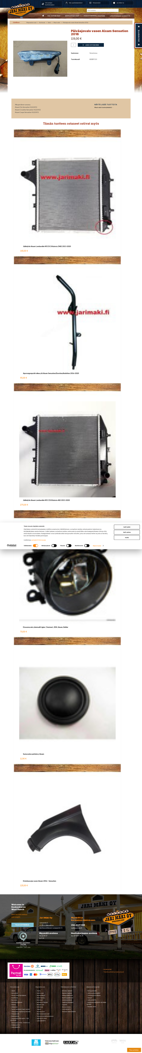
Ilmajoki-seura (91, 1006)
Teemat (89, 998)
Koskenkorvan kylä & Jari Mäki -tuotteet (96, 1003)
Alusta (13, 991)
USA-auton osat (53, 16)
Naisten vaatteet (67, 993)
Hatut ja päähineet (67, 995)
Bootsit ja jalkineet (67, 998)
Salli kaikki (126, 1030)
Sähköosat (14, 1007)
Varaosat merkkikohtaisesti (45, 1016)
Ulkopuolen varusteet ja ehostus (20, 1011)
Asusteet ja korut (67, 1000)
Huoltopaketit (41, 995)
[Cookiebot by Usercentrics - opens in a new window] (12, 1049)
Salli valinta (127, 1036)
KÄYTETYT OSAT (42, 1018)
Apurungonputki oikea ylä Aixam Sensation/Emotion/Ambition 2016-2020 (51, 373)
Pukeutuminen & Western (68, 987)
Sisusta (13, 1004)
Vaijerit (39, 1009)
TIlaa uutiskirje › (22, 925)
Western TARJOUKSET (69, 1011)
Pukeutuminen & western (94, 16)
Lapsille (64, 1004)
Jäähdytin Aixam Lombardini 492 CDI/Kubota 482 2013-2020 (46, 500)
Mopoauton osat (72, 16)
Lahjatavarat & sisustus (120, 16)
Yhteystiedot (96, 3)
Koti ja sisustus (66, 1007)
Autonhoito (14, 993)
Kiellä (127, 1041)
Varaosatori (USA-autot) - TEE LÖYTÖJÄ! (19, 1019)
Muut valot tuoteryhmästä (103, 107)
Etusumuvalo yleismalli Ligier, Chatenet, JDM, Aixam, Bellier (45, 627)
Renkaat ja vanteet (16, 1002)
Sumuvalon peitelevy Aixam (33, 754)
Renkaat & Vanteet (42, 1002)
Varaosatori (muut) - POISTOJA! (20, 1022)
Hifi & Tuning (40, 998)
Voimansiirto (15, 1014)
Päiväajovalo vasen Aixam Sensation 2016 (75, 22)
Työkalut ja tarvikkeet (94, 995)
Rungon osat (40, 1004)
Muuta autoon (15, 1016)
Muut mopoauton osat (43, 1014)
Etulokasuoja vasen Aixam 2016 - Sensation (39, 881)
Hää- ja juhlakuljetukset (76, 3)
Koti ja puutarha (92, 991)
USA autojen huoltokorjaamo (49, 4)
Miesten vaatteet (67, 991)
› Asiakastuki (107, 969)
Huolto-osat (40, 993)
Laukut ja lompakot (67, 1002)
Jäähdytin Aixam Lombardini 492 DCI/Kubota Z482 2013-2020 (47, 246)
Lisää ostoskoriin (91, 45)
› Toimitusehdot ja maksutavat (113, 972)
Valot (49, 22)
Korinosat (42, 22)
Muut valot (56, 22)
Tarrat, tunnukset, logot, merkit (20, 1009)
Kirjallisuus (14, 998)
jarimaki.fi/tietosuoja (39, 1043)
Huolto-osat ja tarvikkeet (18, 995)
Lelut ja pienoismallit (93, 993)
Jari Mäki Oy (120, 3)
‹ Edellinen (16, 22)
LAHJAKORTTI (41, 1021)
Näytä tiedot (97, 1049)
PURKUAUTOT (15, 1025)
